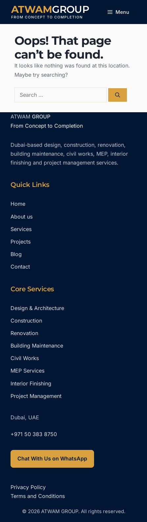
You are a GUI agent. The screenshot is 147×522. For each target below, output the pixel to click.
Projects (21, 241)
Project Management (36, 396)
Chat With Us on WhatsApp (52, 458)
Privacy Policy (28, 487)
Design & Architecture (37, 308)
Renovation (24, 333)
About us (22, 216)
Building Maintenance (37, 345)
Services (21, 229)
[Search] (117, 95)
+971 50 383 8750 (34, 434)
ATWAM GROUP (50, 9)
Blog (16, 254)
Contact (20, 266)
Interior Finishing (31, 383)
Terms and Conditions (38, 496)
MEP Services (27, 370)
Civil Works (25, 358)
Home (18, 203)
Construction (26, 320)
